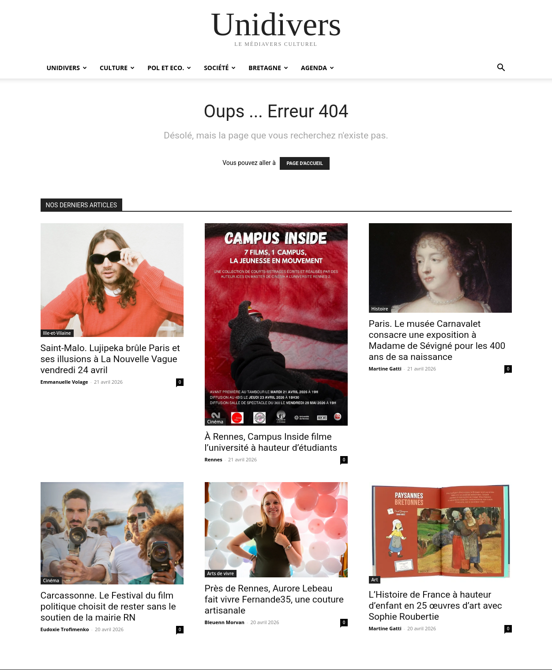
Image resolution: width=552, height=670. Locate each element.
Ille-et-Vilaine (57, 333)
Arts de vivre (220, 573)
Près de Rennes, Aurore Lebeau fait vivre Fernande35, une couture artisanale (274, 599)
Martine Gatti (385, 368)
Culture (117, 68)
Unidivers (67, 68)
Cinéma (215, 422)
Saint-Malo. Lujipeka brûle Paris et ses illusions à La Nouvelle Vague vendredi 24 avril (110, 359)
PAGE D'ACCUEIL (304, 163)
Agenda (317, 68)
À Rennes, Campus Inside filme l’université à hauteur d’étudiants (271, 442)
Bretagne (268, 68)
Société (220, 68)
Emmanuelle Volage (64, 381)
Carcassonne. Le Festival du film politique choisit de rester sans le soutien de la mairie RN (108, 606)
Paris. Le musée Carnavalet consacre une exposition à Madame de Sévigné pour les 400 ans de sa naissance (437, 340)
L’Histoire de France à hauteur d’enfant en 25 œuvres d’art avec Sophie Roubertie (435, 605)
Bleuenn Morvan (225, 622)
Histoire (380, 309)
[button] (501, 68)
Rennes (213, 459)
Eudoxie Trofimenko (65, 629)
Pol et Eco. (169, 68)
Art (375, 579)
